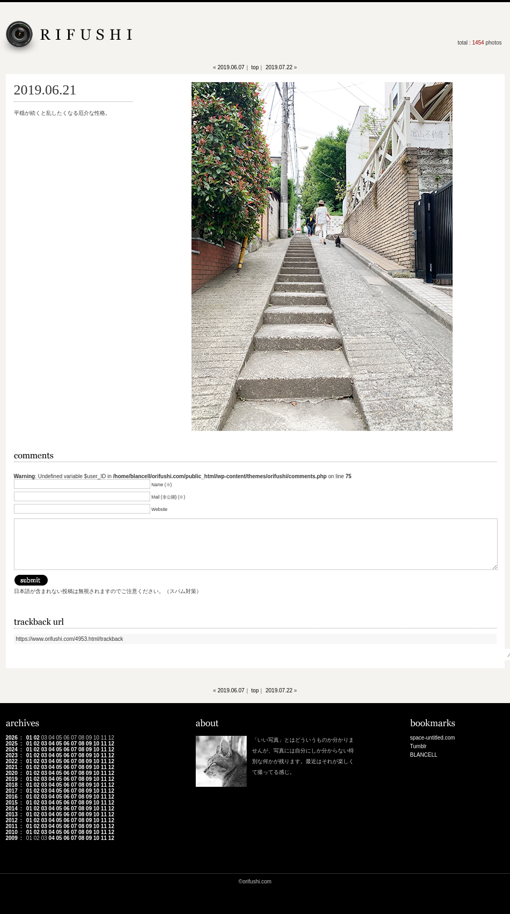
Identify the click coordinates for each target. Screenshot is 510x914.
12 (111, 744)
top (255, 67)
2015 (12, 803)
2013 (12, 814)
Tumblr (418, 746)
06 (66, 744)
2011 (12, 826)
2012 (12, 820)
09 (89, 744)
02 (37, 738)
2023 (12, 755)
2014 (12, 808)
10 (96, 744)
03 (44, 744)
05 (59, 744)
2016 (12, 797)
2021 (12, 767)
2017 (12, 791)
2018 (12, 785)
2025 (12, 744)
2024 (12, 749)
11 (104, 744)
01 (29, 738)
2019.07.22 (278, 67)
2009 (12, 838)
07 (74, 744)
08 (81, 744)
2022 (12, 761)
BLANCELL (424, 755)
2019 (12, 779)
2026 (12, 738)
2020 (12, 773)
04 (52, 744)
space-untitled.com (432, 738)
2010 (12, 832)
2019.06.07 (231, 67)
